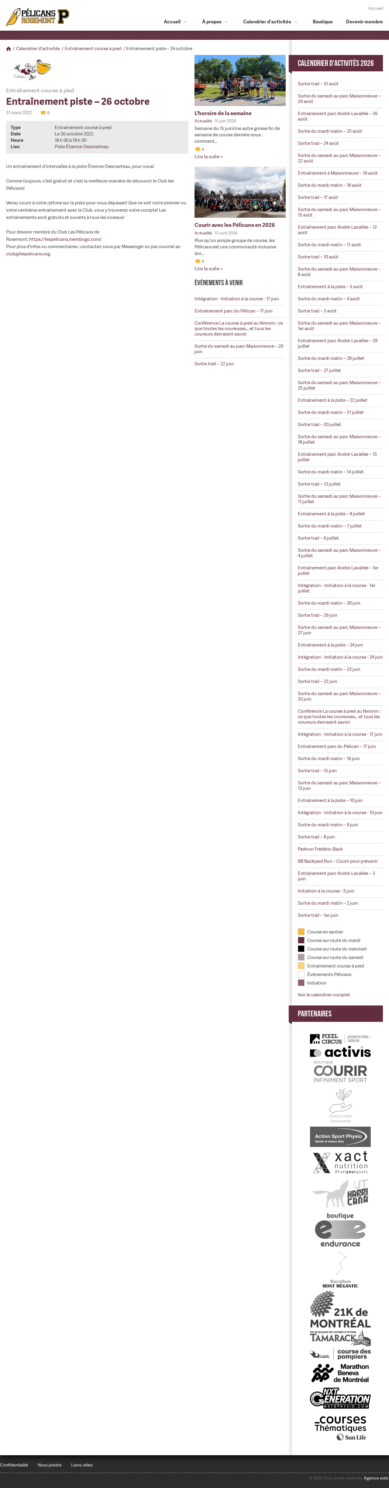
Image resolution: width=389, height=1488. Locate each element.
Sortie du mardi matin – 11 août (329, 245)
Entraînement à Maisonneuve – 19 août (338, 173)
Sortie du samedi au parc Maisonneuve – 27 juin (339, 630)
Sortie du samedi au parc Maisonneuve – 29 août (339, 98)
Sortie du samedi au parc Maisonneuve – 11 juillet (339, 499)
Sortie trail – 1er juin (318, 915)
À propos (212, 22)
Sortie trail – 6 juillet (318, 538)
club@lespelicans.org (28, 254)
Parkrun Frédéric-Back (320, 849)
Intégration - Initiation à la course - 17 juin (236, 299)
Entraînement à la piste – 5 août (330, 287)
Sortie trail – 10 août (318, 257)
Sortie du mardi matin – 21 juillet (331, 412)
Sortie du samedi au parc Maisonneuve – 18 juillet (339, 439)
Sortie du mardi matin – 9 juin (328, 825)
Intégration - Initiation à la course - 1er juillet (336, 588)
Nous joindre (50, 1465)
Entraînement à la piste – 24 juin (330, 645)
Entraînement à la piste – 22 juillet (332, 400)
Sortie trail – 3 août (317, 311)
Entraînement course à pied (93, 49)
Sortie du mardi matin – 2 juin (328, 903)
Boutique (323, 22)
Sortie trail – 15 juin (317, 771)
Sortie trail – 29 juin (317, 615)
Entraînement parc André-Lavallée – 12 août (337, 230)
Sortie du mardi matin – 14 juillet (331, 472)
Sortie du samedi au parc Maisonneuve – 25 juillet (339, 385)
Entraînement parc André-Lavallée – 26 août (337, 116)
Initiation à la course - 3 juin (326, 891)
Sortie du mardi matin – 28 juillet (331, 358)
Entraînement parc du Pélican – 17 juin (233, 311)
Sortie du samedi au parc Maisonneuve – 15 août (339, 212)
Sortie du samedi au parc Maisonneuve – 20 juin (238, 349)
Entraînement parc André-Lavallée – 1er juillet (338, 570)
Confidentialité (14, 1465)
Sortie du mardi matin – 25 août (330, 131)
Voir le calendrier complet (324, 995)
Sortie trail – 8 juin (316, 837)
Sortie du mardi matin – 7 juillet (330, 526)
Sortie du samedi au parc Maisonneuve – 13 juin (339, 785)
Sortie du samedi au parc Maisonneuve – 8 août (339, 272)
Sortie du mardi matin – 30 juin (329, 603)
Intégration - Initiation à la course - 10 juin (340, 813)
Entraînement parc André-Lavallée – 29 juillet (337, 343)
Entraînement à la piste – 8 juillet (331, 514)
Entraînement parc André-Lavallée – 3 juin (336, 876)
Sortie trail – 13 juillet (319, 484)
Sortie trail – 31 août (318, 84)
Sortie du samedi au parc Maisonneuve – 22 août (339, 158)
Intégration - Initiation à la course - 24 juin (340, 657)
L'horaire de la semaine (223, 113)
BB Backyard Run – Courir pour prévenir (338, 861)
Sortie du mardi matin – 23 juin (329, 669)
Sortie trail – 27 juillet (319, 370)
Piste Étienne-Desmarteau (82, 147)
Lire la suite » (208, 156)
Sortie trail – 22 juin (214, 364)
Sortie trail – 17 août (318, 197)
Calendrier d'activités (267, 22)
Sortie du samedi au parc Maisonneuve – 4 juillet (339, 553)
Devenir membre (364, 22)
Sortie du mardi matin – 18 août (330, 185)
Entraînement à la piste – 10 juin (330, 800)
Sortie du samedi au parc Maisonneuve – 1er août (339, 326)
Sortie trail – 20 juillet (319, 424)
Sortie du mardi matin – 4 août (329, 299)
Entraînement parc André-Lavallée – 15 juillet (337, 457)
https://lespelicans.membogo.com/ (65, 239)
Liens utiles (82, 1465)
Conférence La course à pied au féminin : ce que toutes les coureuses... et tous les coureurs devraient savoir (238, 328)
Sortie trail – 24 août (318, 143)
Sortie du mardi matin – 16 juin (329, 759)
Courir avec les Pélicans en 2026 (234, 224)
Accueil (375, 8)
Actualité (203, 121)
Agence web (376, 1478)
